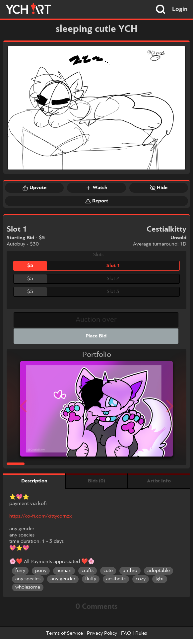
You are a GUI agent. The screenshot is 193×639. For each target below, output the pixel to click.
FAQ (126, 633)
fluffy (90, 579)
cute (108, 570)
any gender (62, 579)
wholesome (27, 587)
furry (20, 570)
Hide (158, 187)
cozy (141, 579)
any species (27, 579)
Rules (141, 633)
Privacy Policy (102, 633)
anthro (130, 570)
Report (96, 201)
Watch (96, 187)
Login (180, 9)
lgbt (160, 579)
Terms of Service (64, 633)
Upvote (34, 187)
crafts (88, 570)
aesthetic (116, 579)
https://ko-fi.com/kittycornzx (40, 516)
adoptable (158, 570)
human (64, 570)
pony (40, 570)
